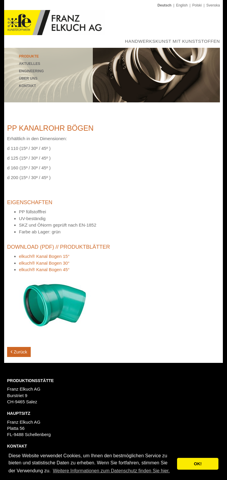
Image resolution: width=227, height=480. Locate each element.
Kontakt (27, 86)
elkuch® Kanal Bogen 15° (44, 256)
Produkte (29, 56)
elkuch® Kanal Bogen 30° (44, 263)
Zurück (19, 351)
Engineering (31, 71)
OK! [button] (198, 463)
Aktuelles (29, 64)
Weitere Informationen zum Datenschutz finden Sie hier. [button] (111, 470)
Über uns (28, 78)
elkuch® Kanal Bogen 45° (44, 269)
